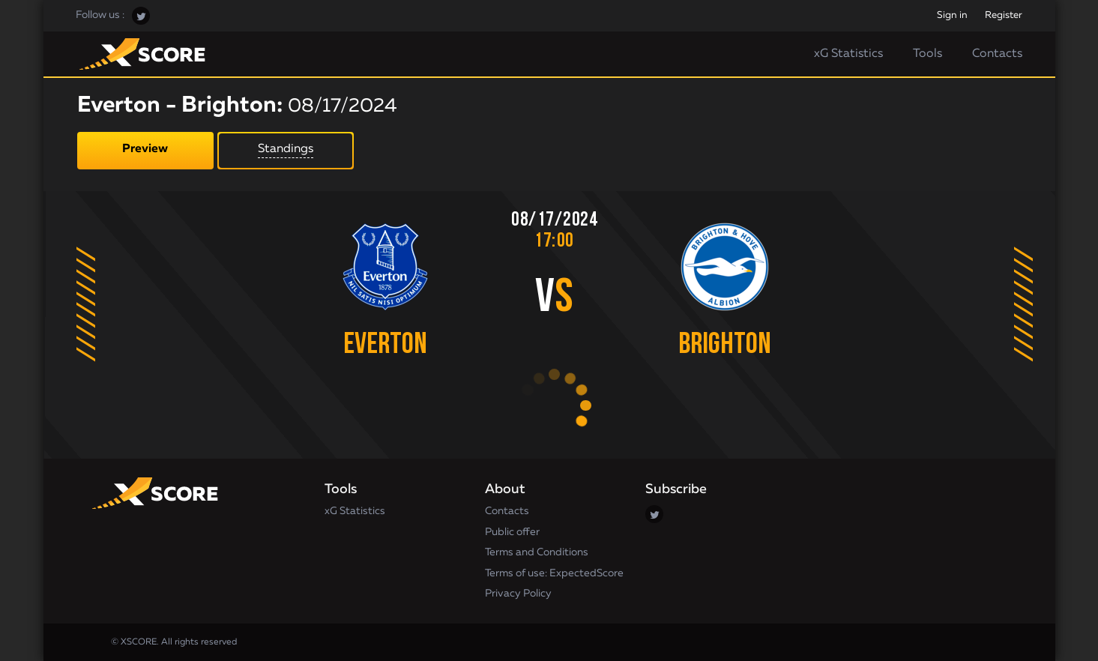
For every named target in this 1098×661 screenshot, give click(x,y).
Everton (385, 345)
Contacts (997, 54)
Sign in (952, 15)
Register (1003, 15)
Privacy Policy (518, 593)
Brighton (724, 345)
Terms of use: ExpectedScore (554, 573)
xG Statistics (848, 54)
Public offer (512, 532)
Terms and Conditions (536, 552)
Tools (927, 54)
